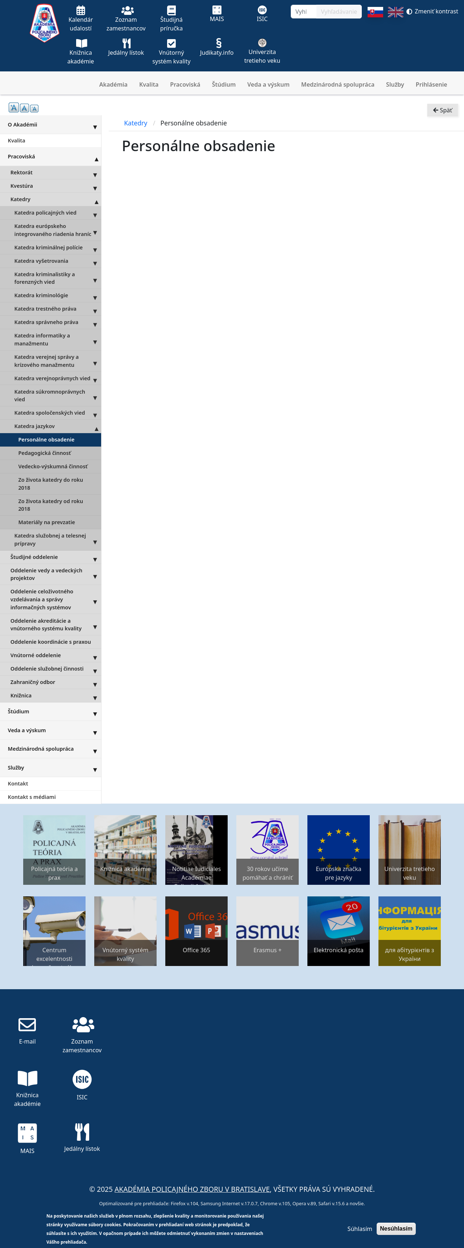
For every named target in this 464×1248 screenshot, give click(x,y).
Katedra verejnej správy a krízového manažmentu (57, 361)
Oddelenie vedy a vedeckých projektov (56, 574)
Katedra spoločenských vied (57, 412)
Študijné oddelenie (56, 557)
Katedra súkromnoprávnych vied (57, 395)
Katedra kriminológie (57, 295)
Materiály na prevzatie (46, 522)
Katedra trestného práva (57, 308)
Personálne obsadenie (46, 439)
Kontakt (18, 783)
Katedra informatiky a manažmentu (57, 339)
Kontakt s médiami (32, 796)
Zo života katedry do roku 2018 (50, 483)
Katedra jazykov (57, 426)
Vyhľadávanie (339, 12)
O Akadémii (54, 124)
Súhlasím (360, 1229)
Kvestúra (56, 185)
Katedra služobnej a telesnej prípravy (57, 539)
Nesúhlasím (396, 1229)
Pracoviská (185, 84)
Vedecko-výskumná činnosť (52, 466)
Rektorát (56, 172)
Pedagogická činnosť (44, 452)
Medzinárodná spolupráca (337, 84)
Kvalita (148, 84)
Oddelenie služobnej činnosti (56, 668)
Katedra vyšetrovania (57, 261)
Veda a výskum (268, 84)
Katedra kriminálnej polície (57, 247)
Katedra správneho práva (57, 322)
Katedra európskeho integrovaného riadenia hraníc (57, 230)
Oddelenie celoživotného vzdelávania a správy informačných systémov (56, 599)
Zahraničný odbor (56, 682)
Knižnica (56, 695)
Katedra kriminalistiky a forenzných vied (57, 278)
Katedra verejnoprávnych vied (57, 378)
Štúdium (224, 84)
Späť (442, 111)
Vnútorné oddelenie (56, 655)
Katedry (56, 199)
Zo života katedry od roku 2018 (50, 505)
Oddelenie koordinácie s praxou (51, 641)
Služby (395, 84)
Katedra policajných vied (57, 212)
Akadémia (113, 84)
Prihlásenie (431, 84)
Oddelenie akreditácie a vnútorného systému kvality (56, 624)
